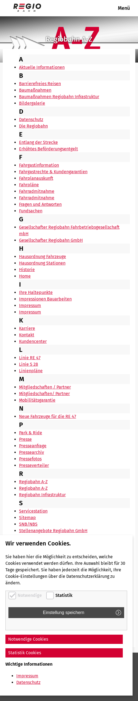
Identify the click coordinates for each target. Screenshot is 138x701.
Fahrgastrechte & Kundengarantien (53, 171)
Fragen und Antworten (40, 204)
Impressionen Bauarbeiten (45, 299)
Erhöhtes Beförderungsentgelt (48, 148)
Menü (124, 8)
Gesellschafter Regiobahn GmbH (51, 240)
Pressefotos (30, 458)
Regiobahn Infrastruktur (42, 494)
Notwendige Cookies (28, 639)
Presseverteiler (34, 465)
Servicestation (33, 511)
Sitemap (27, 517)
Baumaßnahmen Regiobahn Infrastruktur (59, 96)
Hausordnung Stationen (42, 263)
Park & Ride (30, 432)
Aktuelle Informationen (42, 67)
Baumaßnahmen (35, 90)
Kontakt (26, 334)
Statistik (64, 595)
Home (25, 276)
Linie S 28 (28, 364)
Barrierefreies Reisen (40, 83)
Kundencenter (33, 341)
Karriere (27, 328)
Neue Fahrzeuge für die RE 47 (47, 416)
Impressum (30, 305)
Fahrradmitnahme (36, 191)
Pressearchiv (31, 452)
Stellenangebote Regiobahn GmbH (53, 530)
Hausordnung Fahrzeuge (42, 256)
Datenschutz (31, 119)
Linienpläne (31, 370)
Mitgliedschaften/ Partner (44, 393)
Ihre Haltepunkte (36, 292)
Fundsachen (30, 210)
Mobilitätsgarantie (37, 400)
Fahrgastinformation (39, 165)
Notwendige (30, 595)
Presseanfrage (32, 445)
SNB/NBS (28, 524)
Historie (27, 269)
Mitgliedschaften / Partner (45, 387)
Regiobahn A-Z (33, 481)
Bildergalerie (32, 103)
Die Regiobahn (33, 126)
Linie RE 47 (29, 357)
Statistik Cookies (24, 652)
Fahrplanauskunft (36, 178)
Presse (25, 439)
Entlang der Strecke (38, 142)
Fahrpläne (29, 184)
